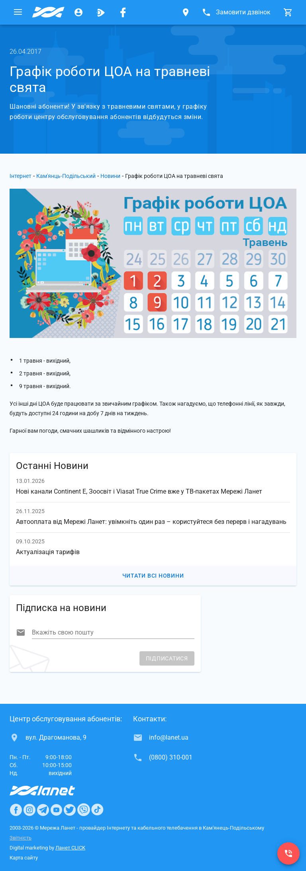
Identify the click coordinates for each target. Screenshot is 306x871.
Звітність (20, 838)
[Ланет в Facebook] (16, 809)
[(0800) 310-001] (288, 853)
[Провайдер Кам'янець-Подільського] (48, 12)
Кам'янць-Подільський (66, 176)
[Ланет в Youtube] (56, 809)
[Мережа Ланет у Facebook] (123, 12)
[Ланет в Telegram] (43, 809)
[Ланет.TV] (101, 12)
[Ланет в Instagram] (29, 809)
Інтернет (20, 176)
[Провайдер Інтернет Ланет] (52, 790)
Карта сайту (24, 858)
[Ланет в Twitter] (69, 809)
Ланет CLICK (70, 848)
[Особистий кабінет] (78, 12)
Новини (110, 176)
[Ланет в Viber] (83, 809)
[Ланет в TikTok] (97, 809)
